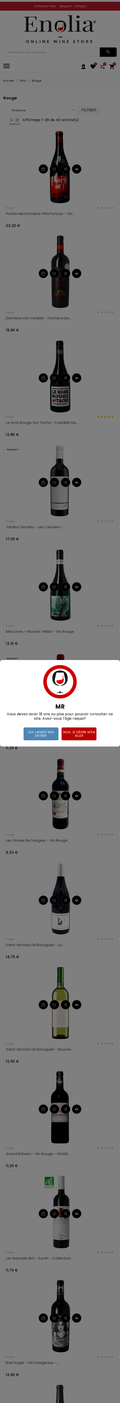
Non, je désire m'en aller (79, 734)
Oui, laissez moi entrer (41, 734)
